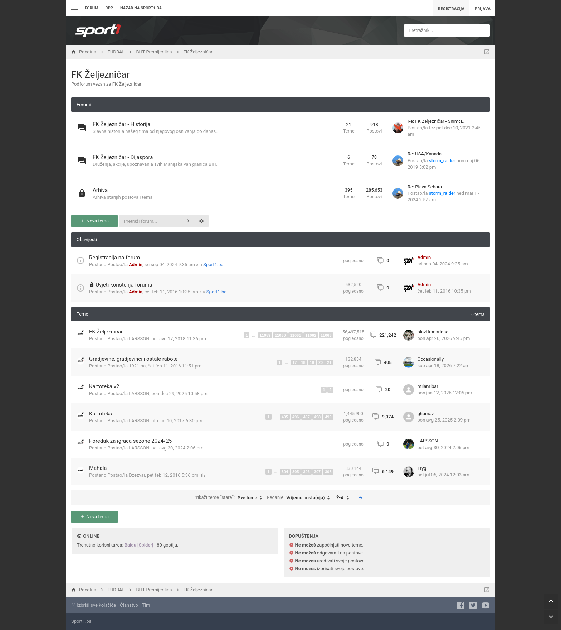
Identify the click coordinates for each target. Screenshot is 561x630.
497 (306, 417)
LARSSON (139, 338)
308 (328, 472)
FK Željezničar (100, 74)
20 (320, 362)
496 (295, 417)
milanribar (428, 386)
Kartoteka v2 (104, 386)
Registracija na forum (114, 257)
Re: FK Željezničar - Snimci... (436, 121)
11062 (310, 335)
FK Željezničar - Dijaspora (123, 157)
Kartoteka (100, 413)
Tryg (422, 468)
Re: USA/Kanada (425, 154)
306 (306, 472)
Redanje (300, 498)
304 (285, 472)
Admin (135, 264)
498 (317, 417)
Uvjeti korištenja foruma (124, 285)
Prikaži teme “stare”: (229, 498)
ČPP (109, 8)
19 (312, 362)
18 (303, 362)
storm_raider (442, 160)
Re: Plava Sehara (425, 186)
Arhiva (100, 190)
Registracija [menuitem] (451, 8)
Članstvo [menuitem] (129, 605)
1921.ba (137, 366)
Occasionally (431, 359)
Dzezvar (137, 475)
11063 (326, 335)
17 (294, 362)
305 (295, 472)
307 (317, 472)
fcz (432, 127)
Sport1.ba (213, 264)
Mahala (98, 468)
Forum (91, 8)
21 (329, 362)
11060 (280, 335)
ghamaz (426, 413)
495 (285, 417)
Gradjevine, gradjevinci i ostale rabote (133, 359)
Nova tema (94, 220)
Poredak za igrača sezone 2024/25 (130, 441)
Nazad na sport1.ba (141, 8)
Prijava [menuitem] (483, 8)
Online (91, 536)
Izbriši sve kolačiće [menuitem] (93, 605)
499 (328, 417)
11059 (265, 335)
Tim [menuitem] (146, 605)
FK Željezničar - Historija (121, 124)
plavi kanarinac (433, 332)
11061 (295, 335)
